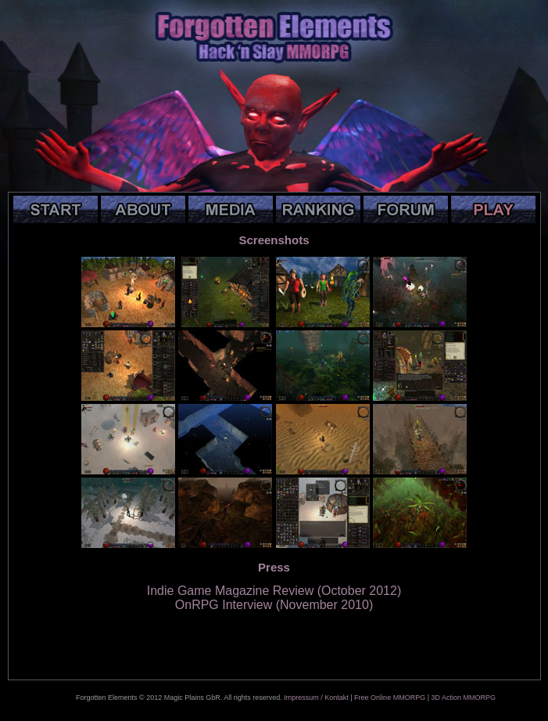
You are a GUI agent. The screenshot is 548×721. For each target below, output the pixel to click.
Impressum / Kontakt (316, 697)
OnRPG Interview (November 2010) (274, 604)
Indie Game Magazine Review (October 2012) (274, 590)
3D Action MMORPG (463, 697)
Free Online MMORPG (389, 697)
